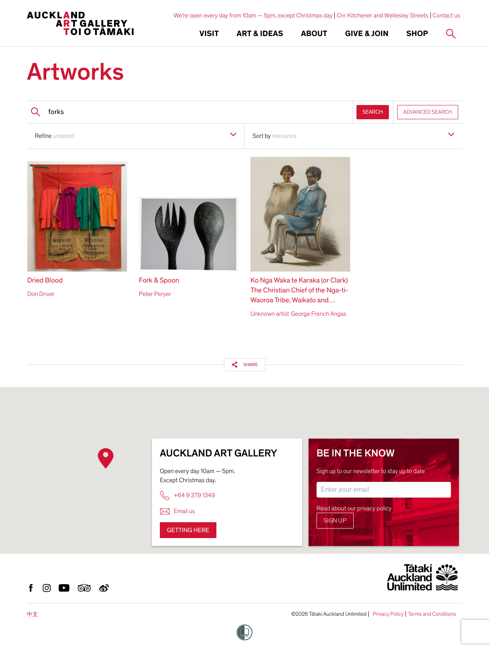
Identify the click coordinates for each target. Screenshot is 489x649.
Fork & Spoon (159, 280)
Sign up (335, 520)
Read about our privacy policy (354, 508)
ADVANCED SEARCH (427, 112)
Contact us (447, 15)
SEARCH (372, 112)
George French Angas (318, 313)
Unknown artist (269, 313)
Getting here (188, 530)
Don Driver (41, 294)
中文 (32, 614)
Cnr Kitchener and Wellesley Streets (382, 15)
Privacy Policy (388, 614)
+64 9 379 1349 (187, 495)
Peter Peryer (155, 294)
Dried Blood (45, 280)
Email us (177, 511)
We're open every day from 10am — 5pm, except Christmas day (253, 15)
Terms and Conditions (432, 614)
